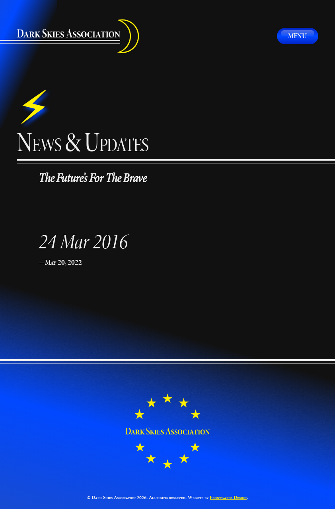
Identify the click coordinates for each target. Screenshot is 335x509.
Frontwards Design (228, 497)
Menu (297, 36)
